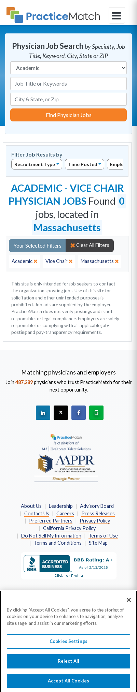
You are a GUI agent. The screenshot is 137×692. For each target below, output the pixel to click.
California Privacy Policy (69, 528)
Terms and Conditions (58, 543)
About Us (31, 506)
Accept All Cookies (68, 683)
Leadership (61, 506)
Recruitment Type (34, 164)
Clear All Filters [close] (89, 245)
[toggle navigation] (117, 15)
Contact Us (36, 513)
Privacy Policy (95, 521)
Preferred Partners (50, 521)
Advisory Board (97, 506)
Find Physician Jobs (69, 115)
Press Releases (98, 513)
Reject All (68, 663)
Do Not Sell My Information (51, 536)
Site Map (98, 543)
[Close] (128, 602)
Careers (65, 513)
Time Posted (82, 164)
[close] (24, 261)
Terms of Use (103, 536)
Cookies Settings (68, 644)
